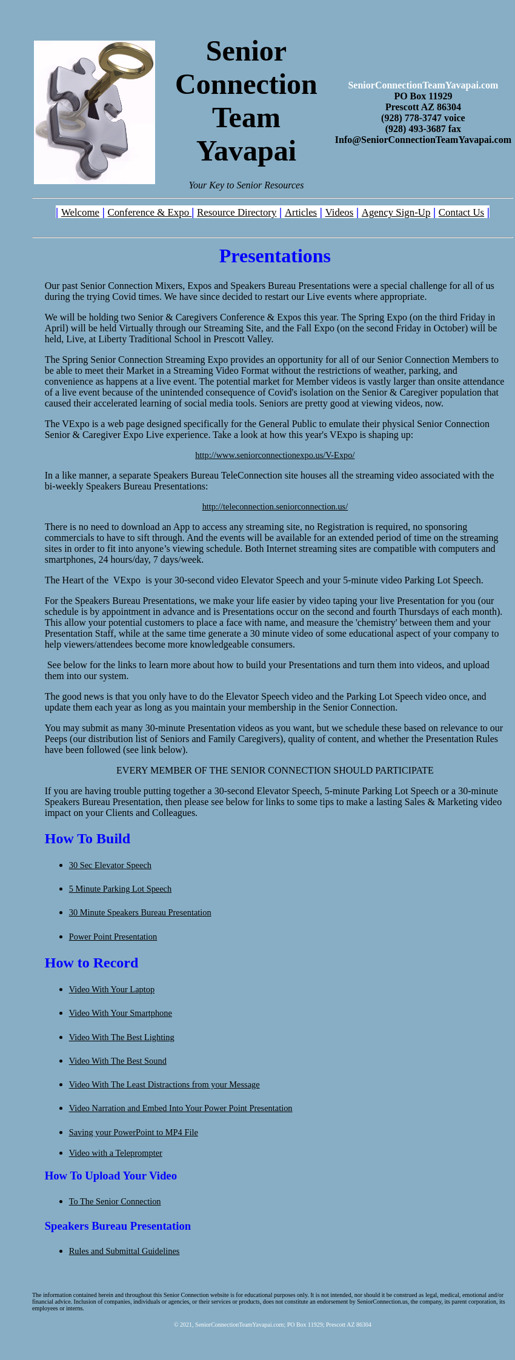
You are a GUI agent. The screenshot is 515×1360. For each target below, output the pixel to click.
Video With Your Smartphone (120, 1013)
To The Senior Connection (115, 1201)
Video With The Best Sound (118, 1061)
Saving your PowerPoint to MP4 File (133, 1132)
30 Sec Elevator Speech (110, 865)
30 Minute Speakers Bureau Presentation (140, 912)
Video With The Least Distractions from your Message (164, 1084)
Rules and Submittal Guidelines (124, 1251)
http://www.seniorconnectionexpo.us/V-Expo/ (274, 455)
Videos (339, 212)
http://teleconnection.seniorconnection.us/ (275, 506)
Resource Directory (236, 212)
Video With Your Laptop (111, 989)
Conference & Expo (149, 212)
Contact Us (461, 212)
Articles (301, 212)
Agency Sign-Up (396, 212)
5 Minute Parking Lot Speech (120, 889)
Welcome (80, 212)
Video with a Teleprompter (115, 1153)
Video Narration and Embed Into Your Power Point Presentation (181, 1108)
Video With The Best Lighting (121, 1037)
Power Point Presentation (113, 936)
